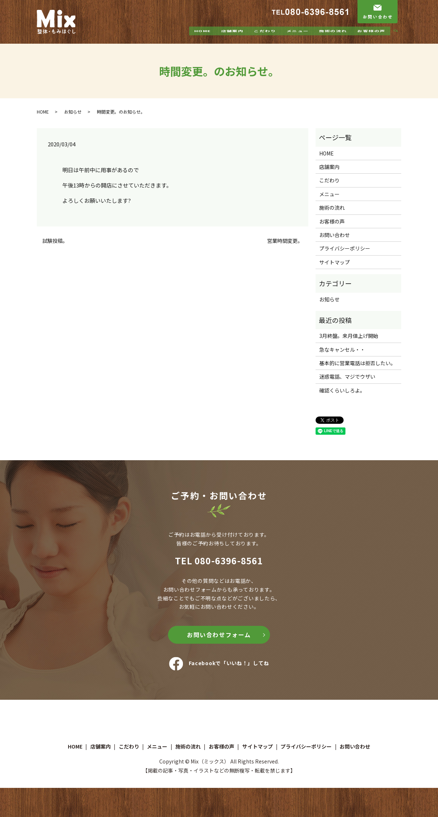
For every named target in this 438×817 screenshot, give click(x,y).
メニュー (297, 37)
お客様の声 (371, 37)
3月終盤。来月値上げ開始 (348, 335)
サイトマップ (334, 262)
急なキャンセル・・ (342, 349)
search (398, 38)
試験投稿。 (55, 240)
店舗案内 (232, 37)
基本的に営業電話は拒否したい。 (357, 363)
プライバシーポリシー (344, 248)
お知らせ (73, 111)
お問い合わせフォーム (219, 634)
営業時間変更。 (285, 240)
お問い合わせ (334, 234)
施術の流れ (333, 37)
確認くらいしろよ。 (342, 390)
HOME (202, 37)
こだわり (265, 37)
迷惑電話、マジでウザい (347, 376)
